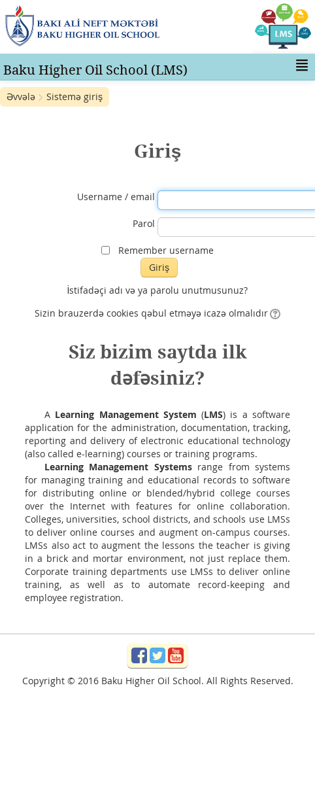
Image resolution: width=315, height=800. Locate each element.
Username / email (116, 196)
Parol (144, 223)
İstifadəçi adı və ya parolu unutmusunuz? (157, 290)
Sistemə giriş (74, 96)
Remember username (166, 250)
